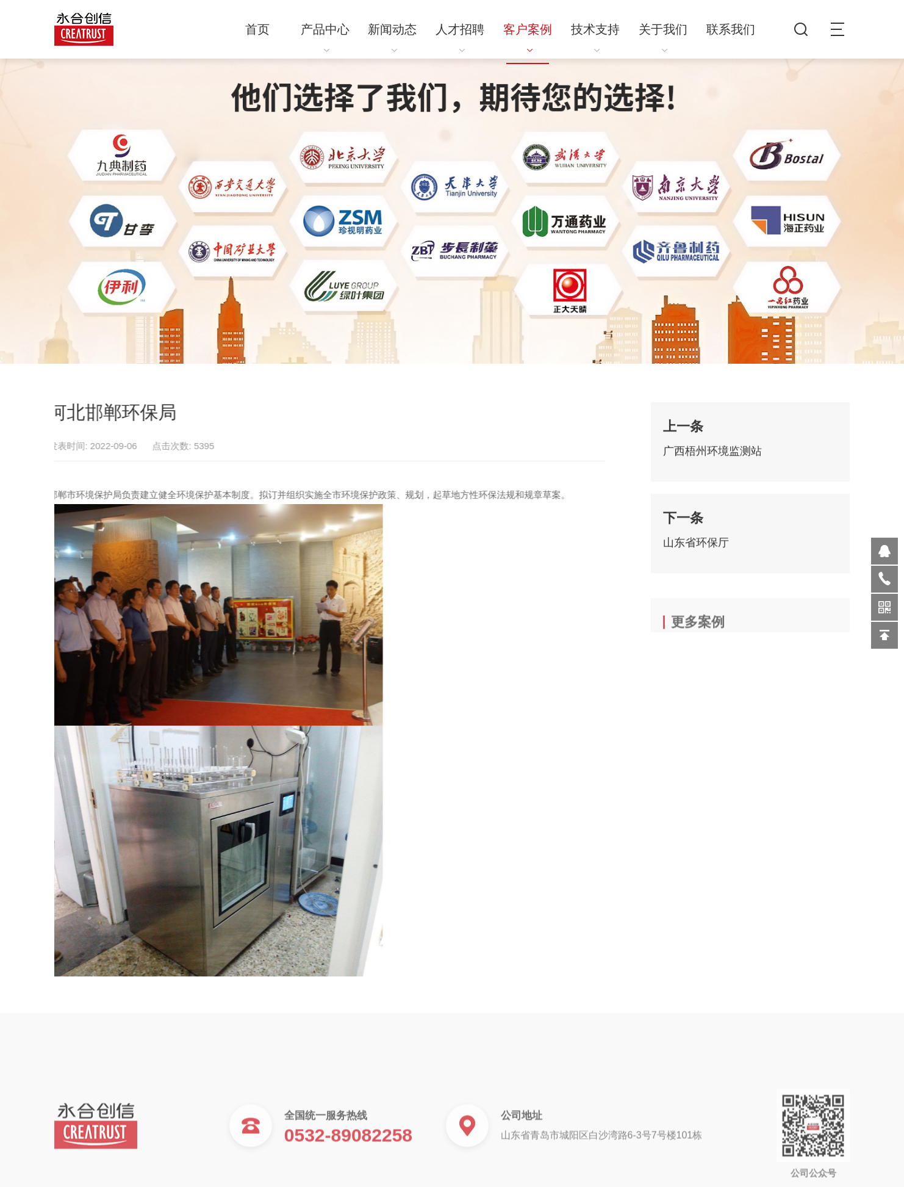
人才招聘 (460, 38)
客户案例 (527, 38)
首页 (257, 29)
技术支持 (595, 38)
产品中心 (325, 38)
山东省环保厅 (696, 549)
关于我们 (663, 38)
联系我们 (730, 29)
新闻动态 (392, 38)
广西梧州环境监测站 (712, 458)
